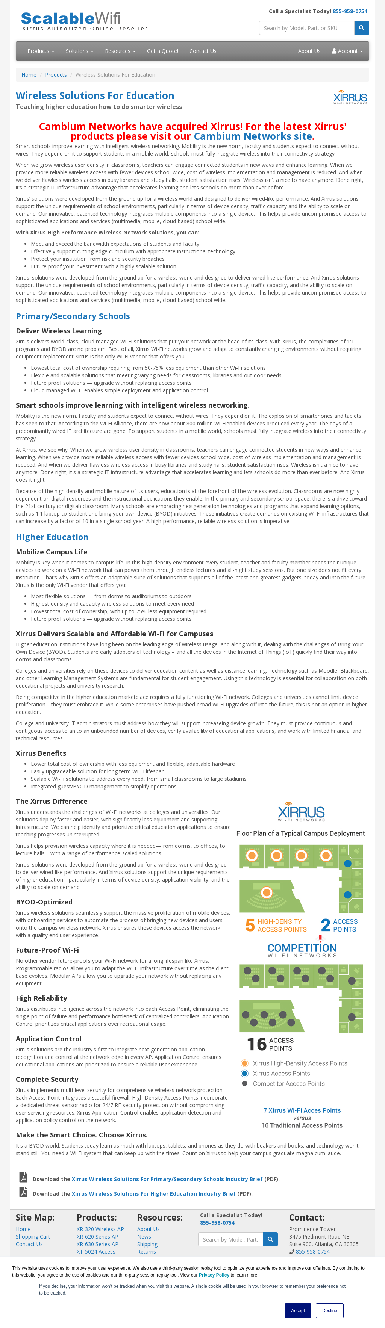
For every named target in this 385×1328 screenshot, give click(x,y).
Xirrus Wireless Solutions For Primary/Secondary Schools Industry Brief (167, 1179)
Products (41, 50)
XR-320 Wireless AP (100, 1229)
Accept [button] (298, 1310)
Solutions (80, 50)
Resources (120, 50)
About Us (309, 50)
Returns (146, 1251)
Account (347, 50)
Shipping (147, 1244)
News (144, 1236)
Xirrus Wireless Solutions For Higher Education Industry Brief (154, 1193)
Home (28, 74)
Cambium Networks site (253, 136)
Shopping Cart (33, 1236)
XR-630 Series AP (97, 1244)
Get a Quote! (162, 50)
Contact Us (203, 50)
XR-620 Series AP (97, 1236)
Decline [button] (329, 1310)
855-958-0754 (350, 11)
